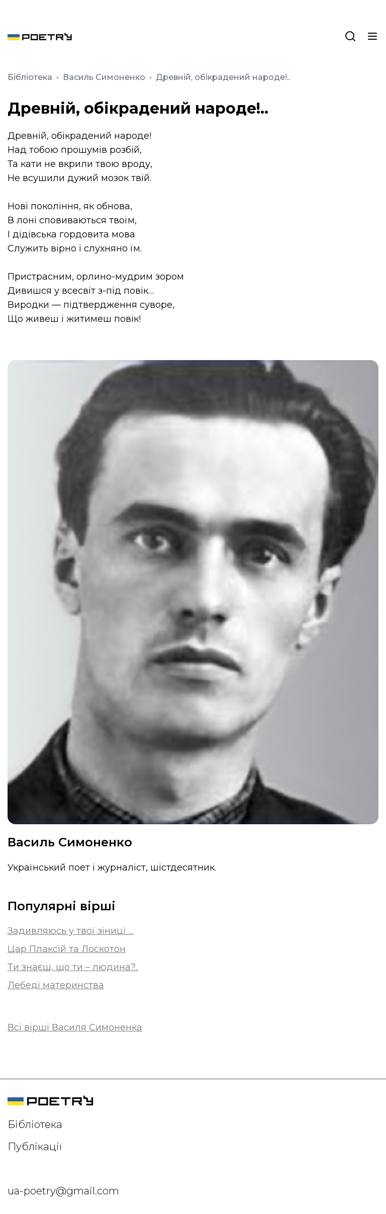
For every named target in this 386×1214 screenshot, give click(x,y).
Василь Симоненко (105, 77)
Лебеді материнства (56, 985)
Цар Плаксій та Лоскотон (67, 949)
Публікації (35, 1147)
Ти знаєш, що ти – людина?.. (73, 967)
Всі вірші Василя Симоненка (75, 1027)
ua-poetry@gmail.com (63, 1191)
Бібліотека (31, 77)
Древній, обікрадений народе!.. (223, 77)
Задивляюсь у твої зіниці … (71, 930)
